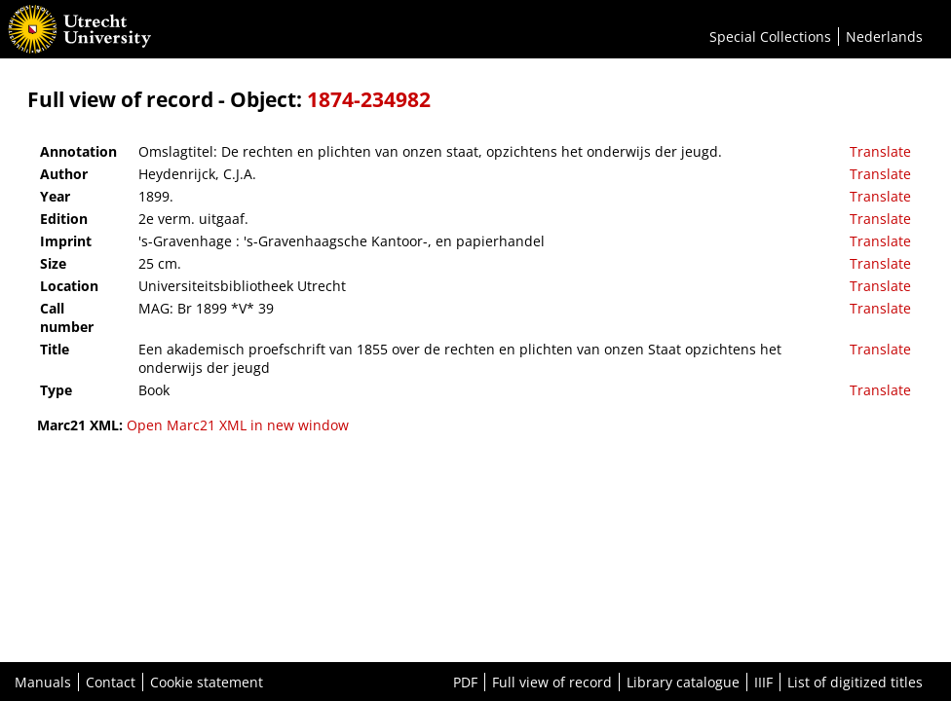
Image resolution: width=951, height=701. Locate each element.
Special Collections (770, 36)
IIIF (763, 682)
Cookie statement (206, 682)
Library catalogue (683, 682)
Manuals (43, 682)
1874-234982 (369, 99)
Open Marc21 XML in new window (238, 425)
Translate (880, 151)
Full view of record (552, 682)
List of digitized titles (855, 682)
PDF (465, 682)
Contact (110, 682)
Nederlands (884, 36)
